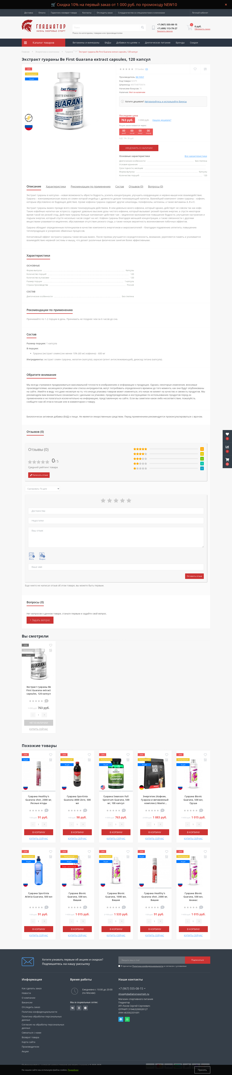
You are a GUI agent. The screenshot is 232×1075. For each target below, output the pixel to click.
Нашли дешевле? (161, 120)
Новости (26, 993)
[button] (227, 462)
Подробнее (73, 1070)
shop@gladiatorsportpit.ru (133, 994)
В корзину (38, 832)
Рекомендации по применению (91, 186)
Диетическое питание (158, 42)
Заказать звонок (165, 31)
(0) (146, 69)
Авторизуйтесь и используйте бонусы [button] (166, 101)
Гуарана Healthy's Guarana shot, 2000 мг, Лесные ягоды (38, 800)
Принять (202, 1069)
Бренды (180, 42)
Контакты (86, 12)
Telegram (121, 1019)
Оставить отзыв (194, 576)
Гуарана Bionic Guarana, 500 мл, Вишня (77, 897)
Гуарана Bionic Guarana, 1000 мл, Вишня (115, 897)
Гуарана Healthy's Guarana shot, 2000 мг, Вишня (154, 897)
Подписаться (197, 960)
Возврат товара (30, 1037)
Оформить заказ (202, 29)
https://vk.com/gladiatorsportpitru (72, 1008)
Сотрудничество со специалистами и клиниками (141, 12)
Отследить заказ (105, 12)
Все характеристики (196, 156)
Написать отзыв (39, 475)
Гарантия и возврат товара (64, 12)
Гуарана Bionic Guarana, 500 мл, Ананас (193, 897)
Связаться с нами (31, 1032)
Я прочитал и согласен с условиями (154, 966)
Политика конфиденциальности (147, 966)
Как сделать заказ (32, 988)
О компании (28, 997)
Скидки (194, 42)
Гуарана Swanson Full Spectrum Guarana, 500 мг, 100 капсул (116, 800)
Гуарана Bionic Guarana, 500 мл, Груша (193, 800)
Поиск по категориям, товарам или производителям (97, 33)
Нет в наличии (38, 722)
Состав (119, 186)
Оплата (42, 12)
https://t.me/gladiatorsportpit (85, 1008)
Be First (140, 77)
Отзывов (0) (136, 186)
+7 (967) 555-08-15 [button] (132, 988)
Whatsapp (127, 1019)
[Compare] (205, 69)
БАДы (108, 42)
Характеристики (56, 186)
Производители (30, 1046)
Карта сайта (28, 1042)
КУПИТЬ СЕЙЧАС (38, 729)
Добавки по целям (128, 42)
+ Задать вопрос (40, 620)
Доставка (28, 12)
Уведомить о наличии (138, 148)
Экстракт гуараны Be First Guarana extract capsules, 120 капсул (38, 690)
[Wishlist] (195, 69)
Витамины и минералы (86, 42)
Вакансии (27, 1002)
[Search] (142, 27)
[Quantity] (38, 714)
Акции (76, 50)
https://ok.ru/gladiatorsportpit (79, 1008)
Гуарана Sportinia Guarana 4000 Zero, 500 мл (77, 800)
